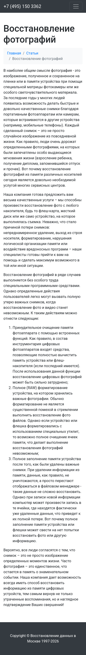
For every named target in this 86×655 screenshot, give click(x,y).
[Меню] (75, 6)
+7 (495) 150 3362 (22, 6)
